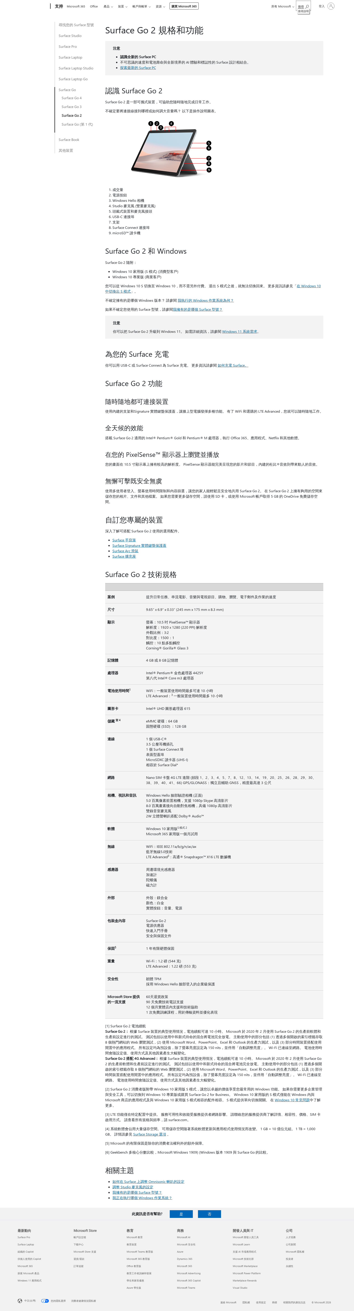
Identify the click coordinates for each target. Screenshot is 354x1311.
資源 (159, 6)
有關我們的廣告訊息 (294, 1302)
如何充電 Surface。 (233, 365)
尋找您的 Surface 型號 (76, 24)
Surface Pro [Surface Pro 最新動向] (24, 1237)
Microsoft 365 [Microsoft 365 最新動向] (25, 1266)
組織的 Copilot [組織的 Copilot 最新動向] (26, 1251)
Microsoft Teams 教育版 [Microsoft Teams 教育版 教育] (140, 1251)
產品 (106, 6)
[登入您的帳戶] (326, 6)
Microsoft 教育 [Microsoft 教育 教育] (135, 1237)
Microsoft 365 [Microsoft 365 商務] (184, 1266)
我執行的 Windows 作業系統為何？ (206, 300)
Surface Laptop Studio (76, 68)
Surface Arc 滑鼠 (125, 550)
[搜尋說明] (303, 6)
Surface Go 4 (72, 97)
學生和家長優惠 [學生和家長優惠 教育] (135, 1280)
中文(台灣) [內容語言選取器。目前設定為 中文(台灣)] (30, 1300)
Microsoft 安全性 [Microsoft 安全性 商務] (186, 1244)
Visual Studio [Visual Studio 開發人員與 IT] (240, 1287)
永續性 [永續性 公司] (289, 1266)
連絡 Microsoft (228, 1302)
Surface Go (67, 89)
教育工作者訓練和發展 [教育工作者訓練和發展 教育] (139, 1273)
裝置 (121, 6)
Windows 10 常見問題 (292, 1099)
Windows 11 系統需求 (239, 331)
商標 (274, 1302)
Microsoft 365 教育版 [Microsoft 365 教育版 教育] (138, 1258)
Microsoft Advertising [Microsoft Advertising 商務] (188, 1273)
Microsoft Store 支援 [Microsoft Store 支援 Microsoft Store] (85, 1251)
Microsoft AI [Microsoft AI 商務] (183, 1237)
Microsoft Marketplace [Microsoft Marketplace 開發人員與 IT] (245, 1266)
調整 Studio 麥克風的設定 (132, 1186)
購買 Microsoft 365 (184, 6)
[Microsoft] (33, 6)
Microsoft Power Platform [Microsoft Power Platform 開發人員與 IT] (247, 1273)
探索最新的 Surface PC (138, 67)
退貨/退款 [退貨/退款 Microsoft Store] (79, 1258)
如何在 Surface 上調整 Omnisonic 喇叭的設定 (148, 1181)
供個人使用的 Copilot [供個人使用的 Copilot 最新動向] (29, 1258)
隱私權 (246, 1302)
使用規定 (261, 1302)
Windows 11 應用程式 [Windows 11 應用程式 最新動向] (30, 1280)
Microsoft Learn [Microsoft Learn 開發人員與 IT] (241, 1244)
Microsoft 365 (76, 6)
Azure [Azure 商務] (180, 1251)
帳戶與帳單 (140, 6)
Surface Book (69, 139)
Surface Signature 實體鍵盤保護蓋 (139, 545)
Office (94, 6)
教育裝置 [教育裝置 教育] (132, 1244)
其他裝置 (66, 150)
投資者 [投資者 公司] (289, 1258)
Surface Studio (70, 35)
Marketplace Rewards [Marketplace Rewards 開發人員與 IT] (245, 1280)
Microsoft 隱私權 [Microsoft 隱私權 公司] (295, 1251)
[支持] (58, 6)
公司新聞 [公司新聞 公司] (291, 1244)
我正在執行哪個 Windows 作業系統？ (142, 1197)
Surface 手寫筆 (124, 540)
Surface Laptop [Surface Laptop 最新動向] (26, 1244)
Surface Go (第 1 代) (77, 124)
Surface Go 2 (72, 115)
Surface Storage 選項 (149, 1134)
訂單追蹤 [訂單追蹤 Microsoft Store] (79, 1266)
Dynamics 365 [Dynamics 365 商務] (184, 1258)
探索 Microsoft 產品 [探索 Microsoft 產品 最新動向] (28, 1273)
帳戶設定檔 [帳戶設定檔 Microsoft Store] (80, 1237)
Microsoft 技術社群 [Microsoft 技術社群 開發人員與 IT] (243, 1258)
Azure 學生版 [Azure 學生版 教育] (134, 1287)
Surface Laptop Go (73, 78)
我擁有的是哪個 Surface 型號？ (198, 309)
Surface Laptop (70, 57)
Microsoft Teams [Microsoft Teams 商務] (186, 1287)
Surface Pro (68, 46)
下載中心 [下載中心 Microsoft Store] (79, 1244)
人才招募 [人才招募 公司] (291, 1237)
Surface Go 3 (72, 106)
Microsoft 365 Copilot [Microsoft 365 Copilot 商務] (189, 1280)
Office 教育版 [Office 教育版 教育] (134, 1266)
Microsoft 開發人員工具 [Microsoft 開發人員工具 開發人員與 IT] (246, 1237)
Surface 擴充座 (124, 556)
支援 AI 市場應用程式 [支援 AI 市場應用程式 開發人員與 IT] (244, 1251)
